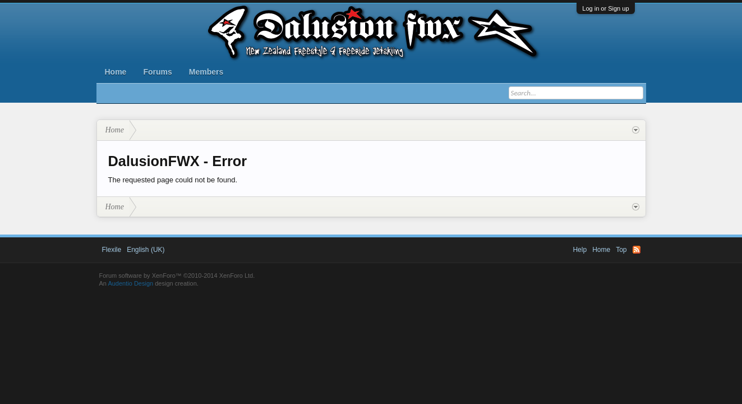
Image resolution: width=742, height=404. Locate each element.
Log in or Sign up (605, 8)
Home (116, 71)
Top (621, 250)
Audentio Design (130, 283)
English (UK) (145, 250)
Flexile (112, 250)
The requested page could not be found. (173, 180)
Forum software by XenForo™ (177, 275)
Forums (157, 71)
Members (206, 71)
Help (580, 250)
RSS (636, 250)
